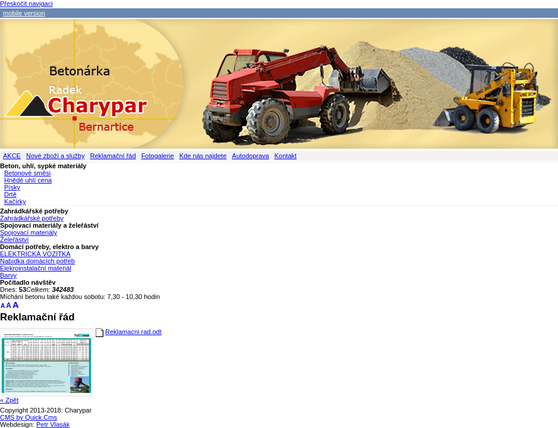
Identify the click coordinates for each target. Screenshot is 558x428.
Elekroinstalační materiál (35, 268)
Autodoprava (250, 155)
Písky (12, 187)
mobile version (24, 13)
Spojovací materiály (28, 232)
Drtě (10, 194)
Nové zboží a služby (55, 155)
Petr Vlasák (53, 424)
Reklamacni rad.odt (133, 331)
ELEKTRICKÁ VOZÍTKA (35, 253)
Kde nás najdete (203, 155)
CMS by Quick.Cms (28, 417)
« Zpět (9, 400)
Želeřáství (14, 239)
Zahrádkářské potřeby (32, 218)
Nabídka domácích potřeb (37, 261)
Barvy (8, 275)
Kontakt (286, 155)
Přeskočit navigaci (26, 3)
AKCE (12, 155)
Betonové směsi (27, 173)
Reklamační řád (113, 155)
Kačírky (15, 201)
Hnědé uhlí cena (28, 180)
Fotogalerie (157, 155)
